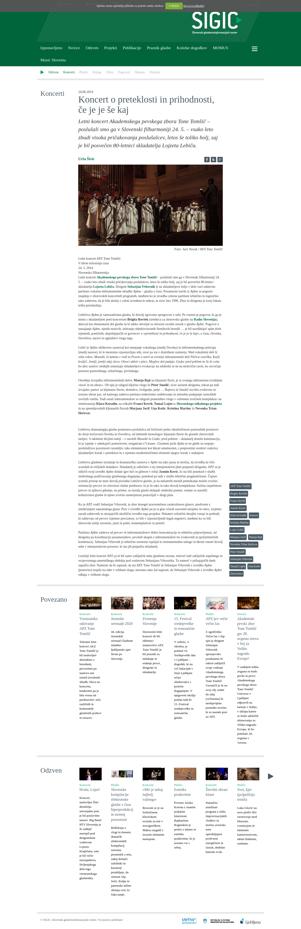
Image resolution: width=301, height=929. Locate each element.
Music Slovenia (53, 60)
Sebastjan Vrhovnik (241, 559)
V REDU (174, 5)
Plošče (83, 72)
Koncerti (69, 72)
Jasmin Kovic (238, 508)
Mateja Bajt (255, 537)
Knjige (97, 72)
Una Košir (254, 566)
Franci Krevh (237, 500)
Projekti (110, 48)
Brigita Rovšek (238, 493)
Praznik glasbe (159, 48)
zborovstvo (236, 573)
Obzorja (154, 72)
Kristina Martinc (239, 522)
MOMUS (220, 48)
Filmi (109, 72)
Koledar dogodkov (192, 48)
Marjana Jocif (238, 537)
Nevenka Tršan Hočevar (243, 544)
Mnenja (140, 72)
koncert (254, 515)
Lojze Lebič (237, 529)
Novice (74, 48)
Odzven (92, 48)
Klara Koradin (238, 515)
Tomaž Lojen (237, 566)
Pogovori (124, 72)
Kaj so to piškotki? (193, 5)
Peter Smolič (237, 551)
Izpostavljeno (51, 48)
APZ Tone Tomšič (240, 486)
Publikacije (132, 48)
